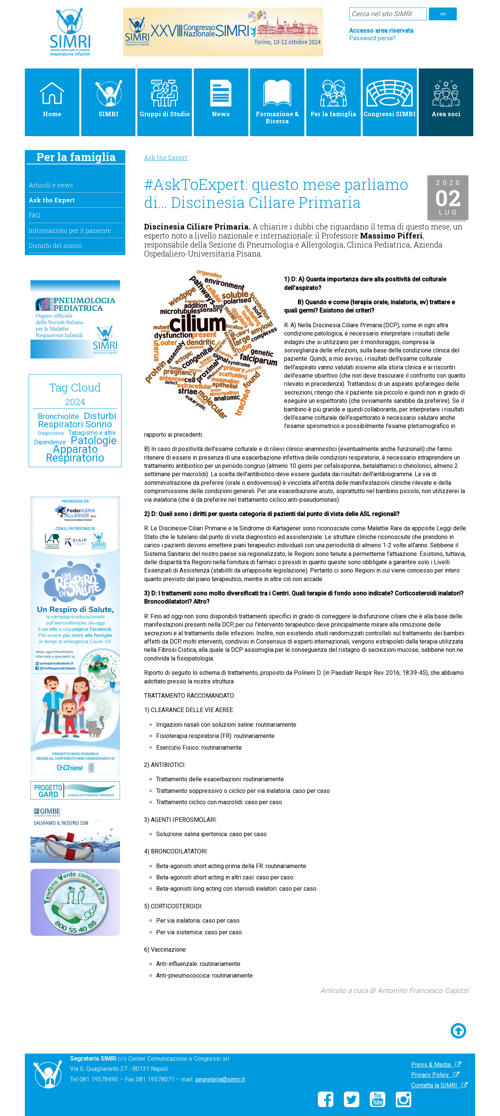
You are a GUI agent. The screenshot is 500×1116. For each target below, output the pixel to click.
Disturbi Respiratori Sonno (77, 420)
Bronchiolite (58, 416)
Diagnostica (51, 433)
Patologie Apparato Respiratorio (81, 449)
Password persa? (372, 38)
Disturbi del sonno (55, 245)
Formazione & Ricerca (277, 102)
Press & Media (436, 1064)
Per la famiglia (333, 99)
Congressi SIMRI (389, 99)
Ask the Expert (52, 200)
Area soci (446, 99)
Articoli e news (51, 185)
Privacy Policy (435, 1074)
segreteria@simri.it (220, 1079)
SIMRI (108, 99)
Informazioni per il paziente (70, 230)
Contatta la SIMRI (439, 1085)
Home (52, 99)
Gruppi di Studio (165, 99)
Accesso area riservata (381, 30)
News (220, 99)
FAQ (34, 215)
